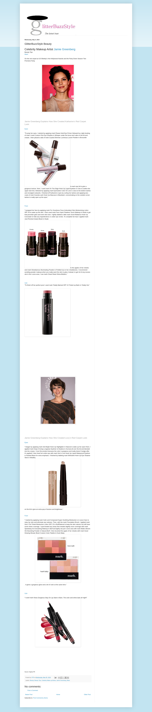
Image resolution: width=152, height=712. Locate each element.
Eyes (26, 129)
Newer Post (28, 694)
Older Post (87, 694)
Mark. (26, 54)
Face (26, 206)
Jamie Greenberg (61, 680)
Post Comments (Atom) (40, 698)
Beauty (32, 680)
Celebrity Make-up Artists (49, 680)
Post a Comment (32, 690)
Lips (26, 283)
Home (58, 694)
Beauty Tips (37, 680)
